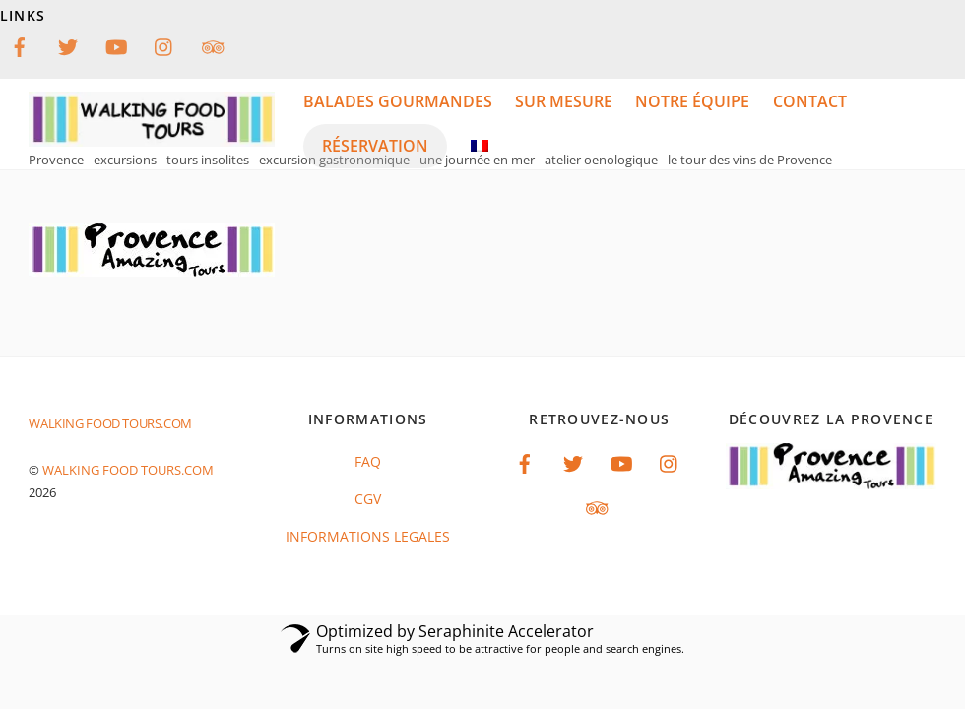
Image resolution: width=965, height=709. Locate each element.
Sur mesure (563, 101)
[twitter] (68, 44)
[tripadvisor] (212, 44)
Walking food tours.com (128, 470)
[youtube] (116, 44)
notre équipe (692, 101)
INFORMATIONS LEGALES (368, 536)
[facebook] (19, 44)
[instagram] (164, 44)
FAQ (367, 461)
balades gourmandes (397, 101)
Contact (810, 101)
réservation (375, 146)
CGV (367, 498)
